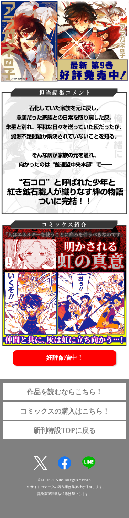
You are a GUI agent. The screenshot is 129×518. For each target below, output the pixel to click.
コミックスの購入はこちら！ (64, 411)
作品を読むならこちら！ (65, 392)
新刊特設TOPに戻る (64, 430)
